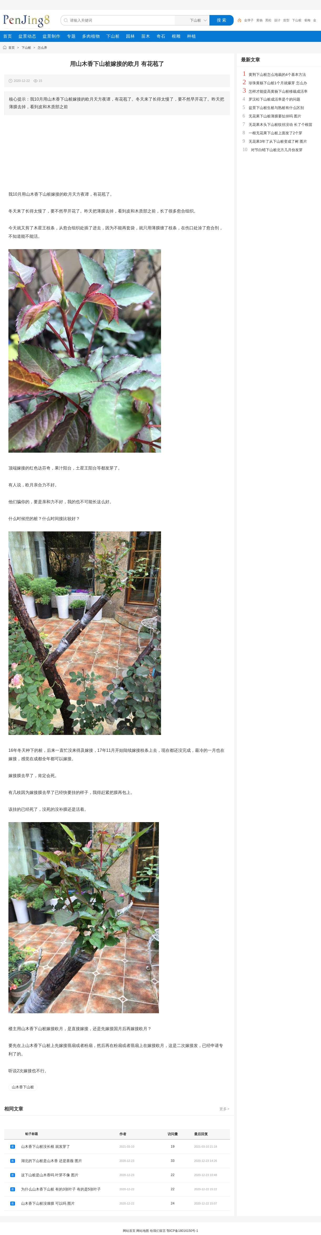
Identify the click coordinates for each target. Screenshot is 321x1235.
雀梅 (307, 20)
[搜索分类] (191, 20)
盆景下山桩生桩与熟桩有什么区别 (276, 108)
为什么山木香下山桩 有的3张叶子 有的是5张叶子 (61, 1189)
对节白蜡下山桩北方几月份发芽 (277, 150)
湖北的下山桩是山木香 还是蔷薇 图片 (51, 1161)
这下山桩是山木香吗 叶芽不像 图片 (49, 1175)
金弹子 (249, 20)
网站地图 (142, 1231)
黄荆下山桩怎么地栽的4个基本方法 (277, 74)
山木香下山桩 (23, 1087)
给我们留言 (158, 1231)
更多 (224, 1109)
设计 (277, 20)
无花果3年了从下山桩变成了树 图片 (278, 141)
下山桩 (297, 20)
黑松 (268, 20)
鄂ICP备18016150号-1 (182, 1231)
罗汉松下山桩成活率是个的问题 (274, 99)
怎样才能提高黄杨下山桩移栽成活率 (278, 91)
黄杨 (259, 20)
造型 (286, 20)
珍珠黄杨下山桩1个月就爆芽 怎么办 (278, 83)
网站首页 (129, 1231)
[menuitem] (7, 36)
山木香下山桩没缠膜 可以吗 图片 (48, 1203)
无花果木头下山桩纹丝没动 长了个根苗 (280, 124)
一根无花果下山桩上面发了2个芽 (275, 133)
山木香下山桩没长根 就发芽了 (45, 1146)
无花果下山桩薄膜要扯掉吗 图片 (275, 116)
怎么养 (42, 48)
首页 (11, 48)
